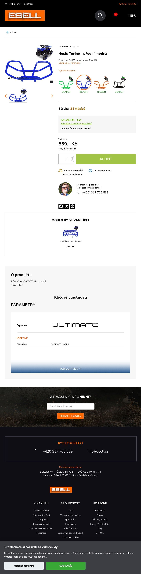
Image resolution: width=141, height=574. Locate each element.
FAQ (100, 528)
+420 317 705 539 (126, 3)
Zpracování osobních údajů (70, 533)
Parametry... (76, 63)
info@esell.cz (98, 451)
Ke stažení (100, 510)
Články (100, 515)
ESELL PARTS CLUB (99, 524)
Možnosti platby (41, 510)
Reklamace (41, 533)
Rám (14, 32)
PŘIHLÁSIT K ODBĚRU (70, 415)
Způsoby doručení (41, 515)
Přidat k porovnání (73, 170)
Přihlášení (15, 3)
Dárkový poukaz (99, 519)
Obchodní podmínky (41, 524)
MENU (132, 16)
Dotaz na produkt (103, 170)
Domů (7, 32)
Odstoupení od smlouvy (41, 528)
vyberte (8, 556)
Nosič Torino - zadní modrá (70, 241)
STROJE (100, 533)
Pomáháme (70, 524)
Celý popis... (64, 63)
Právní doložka (70, 528)
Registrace (28, 3)
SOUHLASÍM (65, 565)
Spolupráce (70, 519)
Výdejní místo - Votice (70, 515)
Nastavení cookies (70, 537)
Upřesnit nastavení (24, 565)
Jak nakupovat (41, 519)
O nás (70, 510)
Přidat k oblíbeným (72, 174)
